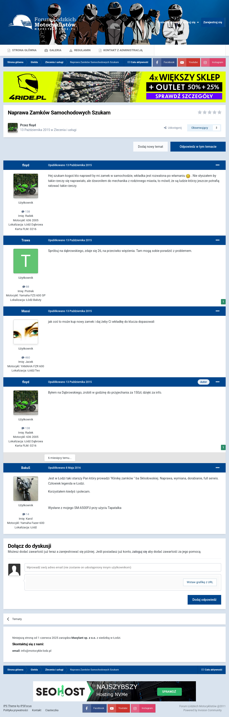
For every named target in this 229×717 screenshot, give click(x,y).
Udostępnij (173, 127)
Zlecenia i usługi (65, 130)
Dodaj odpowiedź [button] (204, 599)
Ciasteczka (52, 710)
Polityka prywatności (15, 710)
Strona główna (23, 50)
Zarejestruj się (212, 22)
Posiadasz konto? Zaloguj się (178, 22)
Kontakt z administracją (122, 50)
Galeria (55, 50)
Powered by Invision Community (202, 710)
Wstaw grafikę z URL (200, 582)
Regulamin (82, 50)
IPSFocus (26, 706)
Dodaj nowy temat (150, 146)
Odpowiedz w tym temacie (198, 146)
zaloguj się (139, 551)
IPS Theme (9, 706)
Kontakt (36, 710)
